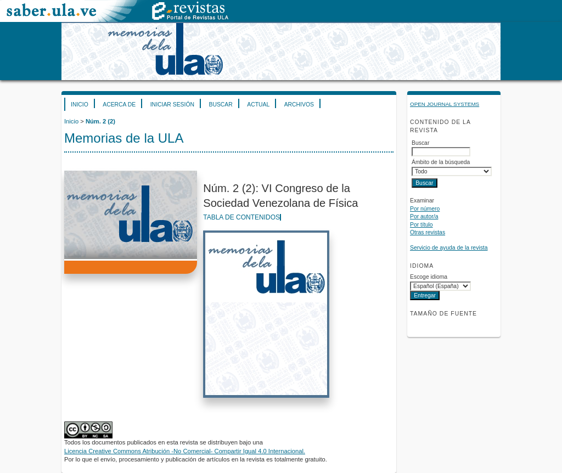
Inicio (79, 105)
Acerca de (119, 105)
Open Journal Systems (444, 104)
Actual (258, 105)
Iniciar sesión (172, 105)
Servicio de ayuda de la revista (449, 248)
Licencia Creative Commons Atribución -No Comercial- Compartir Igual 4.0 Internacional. (184, 451)
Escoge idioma (428, 277)
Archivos (299, 105)
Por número (425, 209)
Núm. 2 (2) (100, 121)
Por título (421, 225)
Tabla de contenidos (241, 217)
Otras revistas (427, 232)
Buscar (220, 105)
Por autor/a (424, 216)
